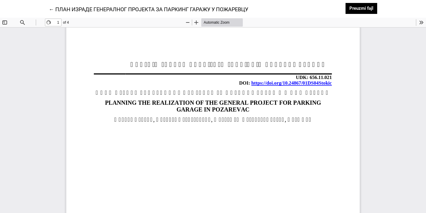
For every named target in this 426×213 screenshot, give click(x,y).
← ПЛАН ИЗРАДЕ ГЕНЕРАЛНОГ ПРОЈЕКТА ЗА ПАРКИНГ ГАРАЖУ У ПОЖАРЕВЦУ (148, 8)
